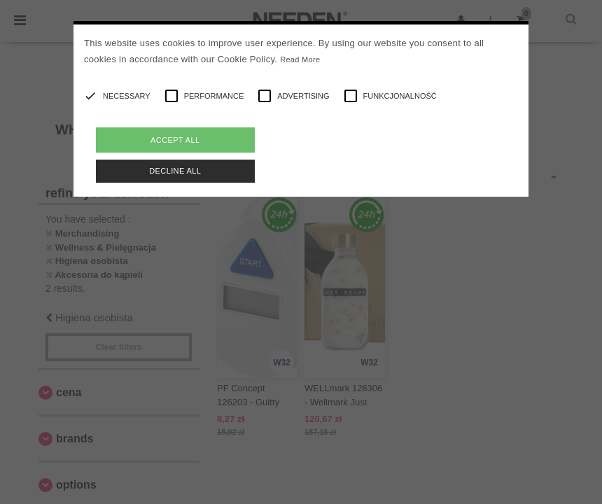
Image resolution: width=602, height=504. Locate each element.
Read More (300, 59)
